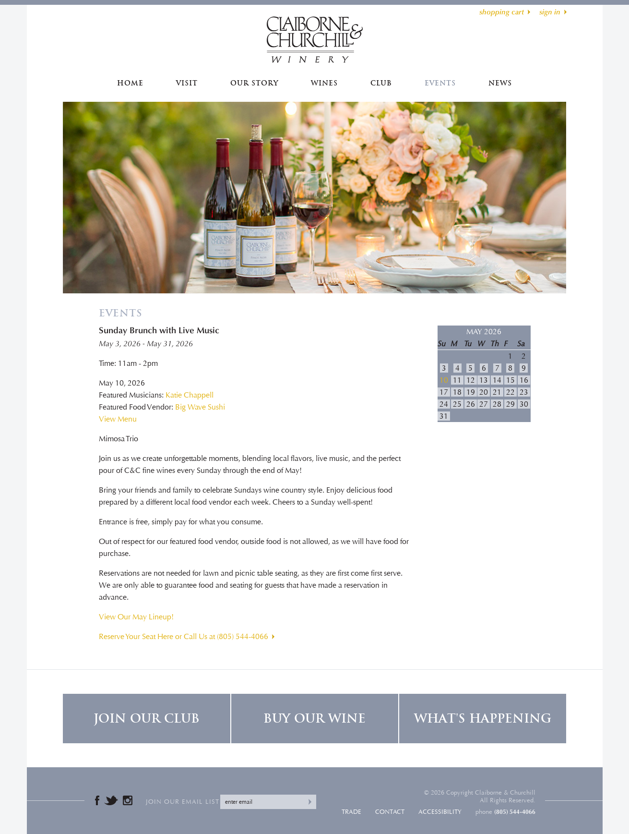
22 (510, 392)
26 (470, 404)
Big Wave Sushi (200, 406)
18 (457, 392)
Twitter (111, 800)
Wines (324, 83)
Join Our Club (147, 718)
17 (443, 392)
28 (497, 404)
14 (497, 380)
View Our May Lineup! (136, 616)
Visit (187, 83)
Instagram (127, 800)
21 (497, 392)
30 (524, 404)
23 (524, 392)
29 (510, 404)
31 (443, 416)
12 (470, 380)
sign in (549, 12)
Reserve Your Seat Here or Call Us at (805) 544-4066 (183, 636)
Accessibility (440, 812)
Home (130, 83)
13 (483, 380)
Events (440, 83)
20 (483, 392)
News (500, 83)
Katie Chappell (190, 394)
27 (483, 404)
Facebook (97, 800)
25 (457, 404)
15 (510, 380)
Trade (351, 812)
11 (457, 380)
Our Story (254, 83)
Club (381, 83)
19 (470, 392)
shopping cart (501, 12)
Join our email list (182, 802)
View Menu (118, 418)
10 (443, 380)
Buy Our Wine (314, 718)
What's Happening (482, 718)
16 (524, 380)
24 (443, 404)
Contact (389, 812)
